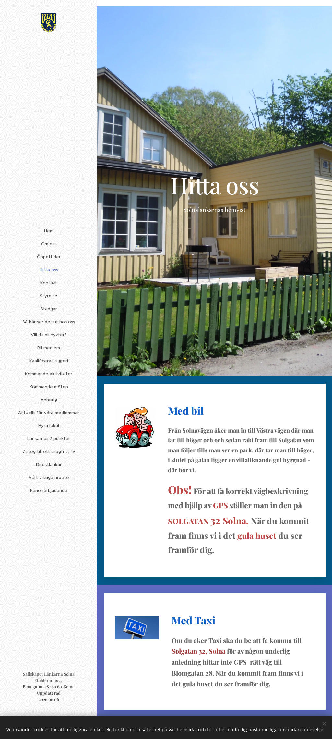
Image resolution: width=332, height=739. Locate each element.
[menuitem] (48, 232)
